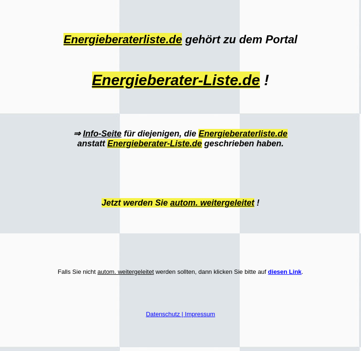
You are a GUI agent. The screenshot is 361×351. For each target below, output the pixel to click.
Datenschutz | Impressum (180, 314)
